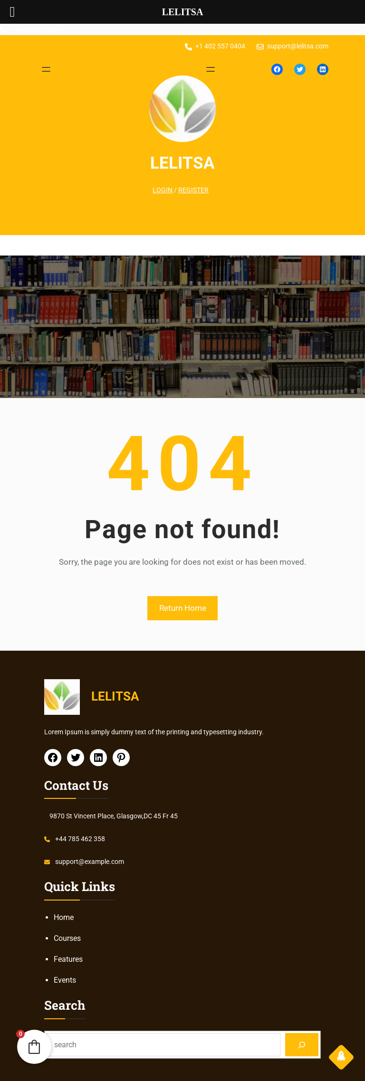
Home (64, 917)
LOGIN (163, 190)
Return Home (182, 608)
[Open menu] (46, 69)
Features (68, 959)
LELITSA (182, 162)
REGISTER (193, 190)
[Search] (302, 1044)
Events (65, 980)
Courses (67, 938)
